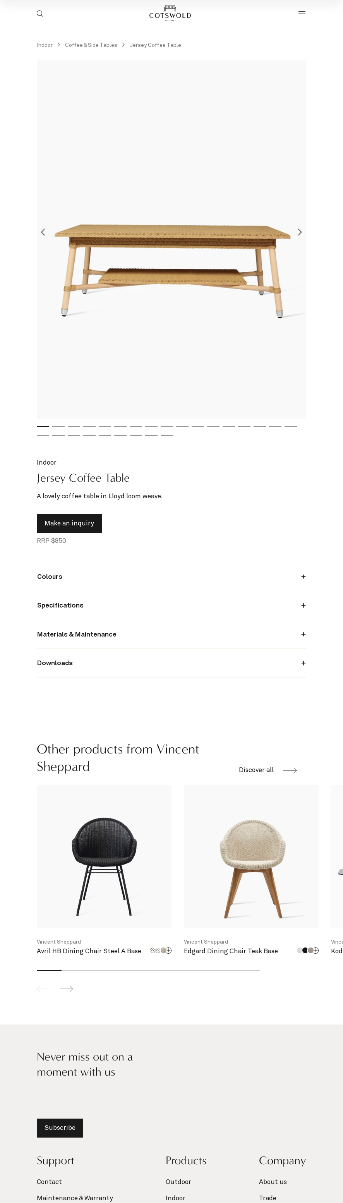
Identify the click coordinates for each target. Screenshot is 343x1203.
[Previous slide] (43, 989)
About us (273, 1182)
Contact (49, 1182)
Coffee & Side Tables (91, 45)
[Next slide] (300, 232)
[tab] (43, 427)
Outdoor (178, 1182)
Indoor (45, 45)
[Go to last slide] (43, 232)
